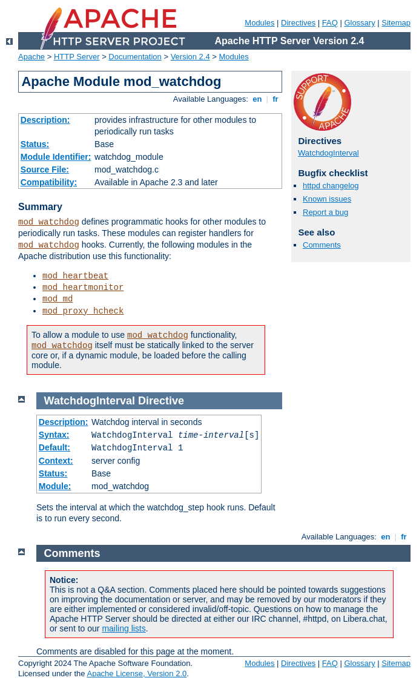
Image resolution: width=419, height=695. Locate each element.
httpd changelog (331, 185)
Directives (298, 22)
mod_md (57, 299)
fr (276, 99)
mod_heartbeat (75, 276)
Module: (55, 486)
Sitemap (396, 22)
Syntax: (54, 435)
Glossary (359, 22)
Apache (31, 56)
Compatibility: (49, 182)
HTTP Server (77, 56)
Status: (35, 144)
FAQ (330, 22)
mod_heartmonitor (83, 287)
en (257, 99)
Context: (56, 461)
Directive (161, 401)
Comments (322, 244)
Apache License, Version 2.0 (136, 673)
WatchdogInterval (328, 152)
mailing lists (123, 628)
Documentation (134, 56)
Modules (259, 22)
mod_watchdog (48, 222)
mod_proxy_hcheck (83, 311)
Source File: (45, 169)
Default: (54, 447)
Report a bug (325, 212)
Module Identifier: (56, 157)
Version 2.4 (190, 56)
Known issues (327, 198)
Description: (45, 120)
